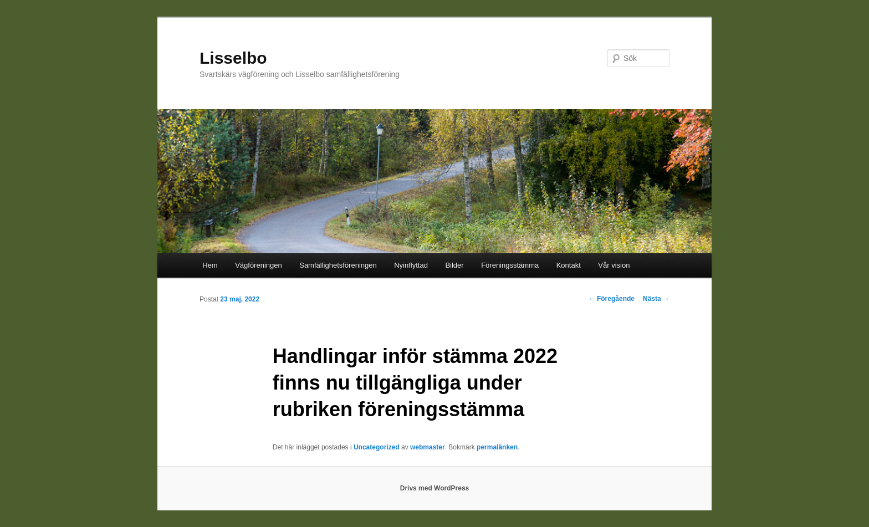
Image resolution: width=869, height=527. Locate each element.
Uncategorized (377, 447)
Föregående (612, 299)
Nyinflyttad (411, 265)
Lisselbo (233, 58)
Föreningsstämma (510, 265)
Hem (209, 265)
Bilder (454, 265)
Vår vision (614, 265)
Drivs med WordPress (434, 488)
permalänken (497, 447)
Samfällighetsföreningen (337, 265)
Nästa (656, 299)
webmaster (427, 447)
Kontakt (568, 265)
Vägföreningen (258, 265)
